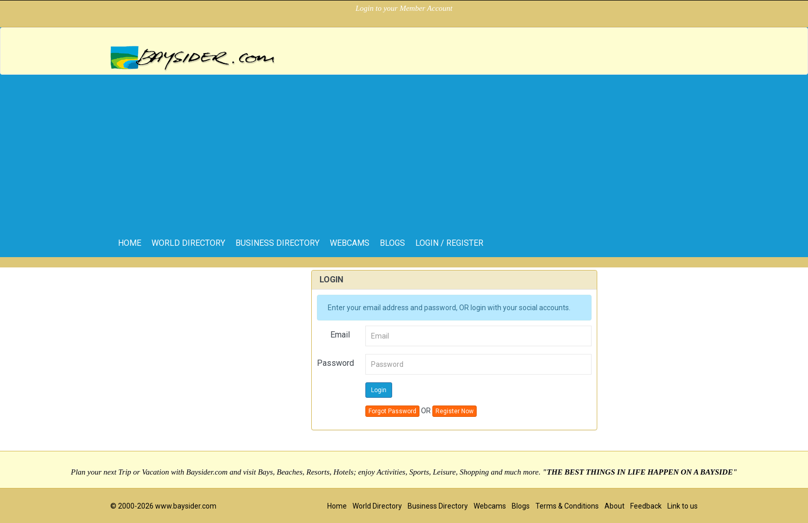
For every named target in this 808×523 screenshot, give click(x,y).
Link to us (682, 506)
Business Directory (277, 243)
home (129, 243)
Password (335, 363)
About (614, 506)
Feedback (646, 506)
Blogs (392, 243)
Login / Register (449, 243)
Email (340, 335)
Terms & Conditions (567, 506)
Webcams (349, 243)
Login (378, 390)
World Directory (188, 243)
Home (337, 506)
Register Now (454, 411)
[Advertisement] (404, 152)
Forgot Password (392, 411)
